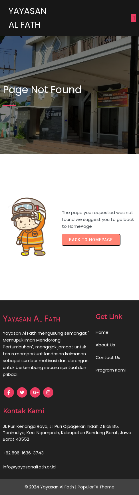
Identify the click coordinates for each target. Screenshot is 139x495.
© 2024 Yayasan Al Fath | (51, 487)
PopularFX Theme (96, 487)
